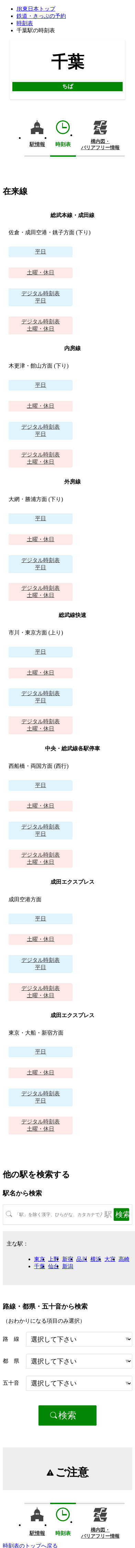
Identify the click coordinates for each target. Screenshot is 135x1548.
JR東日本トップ (35, 9)
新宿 (67, 1259)
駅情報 (37, 144)
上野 (53, 1259)
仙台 (53, 1266)
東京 (39, 1259)
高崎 (124, 1259)
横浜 (95, 1259)
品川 (81, 1259)
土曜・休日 (40, 272)
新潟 (67, 1266)
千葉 (39, 1266)
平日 (40, 251)
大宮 (109, 1259)
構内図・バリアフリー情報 (100, 144)
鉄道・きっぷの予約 (41, 16)
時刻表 (24, 23)
